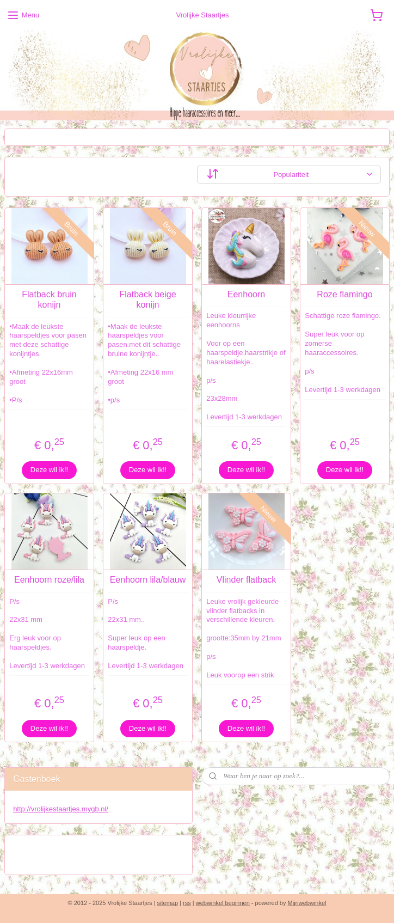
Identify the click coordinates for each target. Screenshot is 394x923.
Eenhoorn (246, 294)
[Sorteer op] (289, 174)
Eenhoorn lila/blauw (148, 579)
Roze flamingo (344, 294)
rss (187, 903)
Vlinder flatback (246, 579)
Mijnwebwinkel (307, 903)
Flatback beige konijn (147, 299)
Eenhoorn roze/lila (49, 579)
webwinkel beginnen (223, 903)
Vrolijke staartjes (46, 849)
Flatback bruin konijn (49, 299)
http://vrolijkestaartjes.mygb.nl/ (60, 809)
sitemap (167, 903)
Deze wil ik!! (49, 470)
